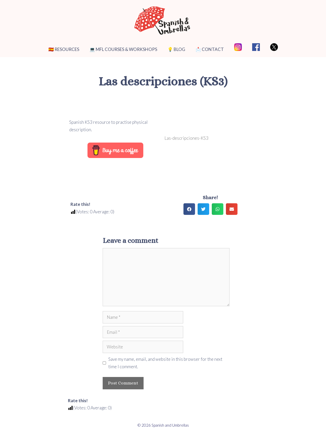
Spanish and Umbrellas (170, 425)
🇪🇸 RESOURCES (63, 49)
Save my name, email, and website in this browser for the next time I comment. (165, 362)
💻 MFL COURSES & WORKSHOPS (123, 49)
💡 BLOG (176, 49)
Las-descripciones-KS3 (186, 138)
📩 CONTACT (210, 49)
